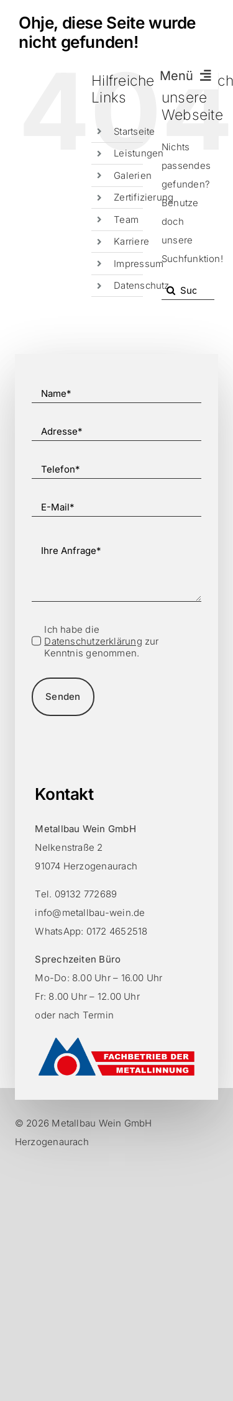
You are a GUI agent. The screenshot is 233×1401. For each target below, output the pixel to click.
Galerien (133, 175)
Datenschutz (141, 285)
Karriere (131, 241)
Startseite (134, 131)
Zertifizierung (143, 197)
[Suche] (171, 290)
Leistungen (138, 153)
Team (126, 219)
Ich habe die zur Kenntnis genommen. (101, 641)
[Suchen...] (188, 290)
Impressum (138, 264)
